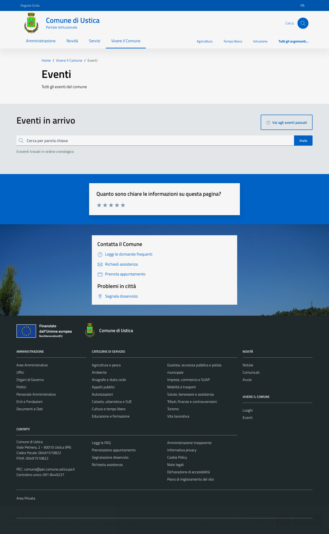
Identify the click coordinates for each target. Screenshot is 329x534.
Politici (21, 387)
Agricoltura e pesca (106, 365)
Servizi (94, 41)
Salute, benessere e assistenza (190, 394)
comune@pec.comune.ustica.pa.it (49, 469)
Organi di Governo (30, 379)
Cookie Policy (177, 457)
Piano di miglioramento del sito (190, 479)
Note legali (175, 464)
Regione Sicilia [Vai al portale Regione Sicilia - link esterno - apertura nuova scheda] (30, 5)
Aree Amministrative (32, 365)
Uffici (20, 372)
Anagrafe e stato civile (109, 379)
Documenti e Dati (29, 409)
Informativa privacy (181, 450)
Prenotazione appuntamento (113, 450)
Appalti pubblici (103, 387)
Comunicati (251, 372)
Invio (303, 140)
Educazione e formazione (111, 416)
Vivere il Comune (125, 41)
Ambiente (99, 372)
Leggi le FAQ (101, 442)
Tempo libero (232, 41)
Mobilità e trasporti (181, 387)
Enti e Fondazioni (29, 401)
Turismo (173, 409)
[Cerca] (302, 23)
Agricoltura (204, 41)
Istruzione (260, 41)
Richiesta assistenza (107, 464)
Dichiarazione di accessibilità (188, 472)
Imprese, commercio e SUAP (188, 379)
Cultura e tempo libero (108, 409)
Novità (72, 41)
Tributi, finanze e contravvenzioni (192, 401)
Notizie (248, 365)
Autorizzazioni (102, 394)
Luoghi (248, 410)
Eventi (247, 417)
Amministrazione (41, 41)
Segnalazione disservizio (110, 457)
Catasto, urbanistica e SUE (112, 401)
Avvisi (247, 379)
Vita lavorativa (178, 416)
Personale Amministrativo (36, 394)
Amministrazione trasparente (189, 442)
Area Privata (25, 498)
